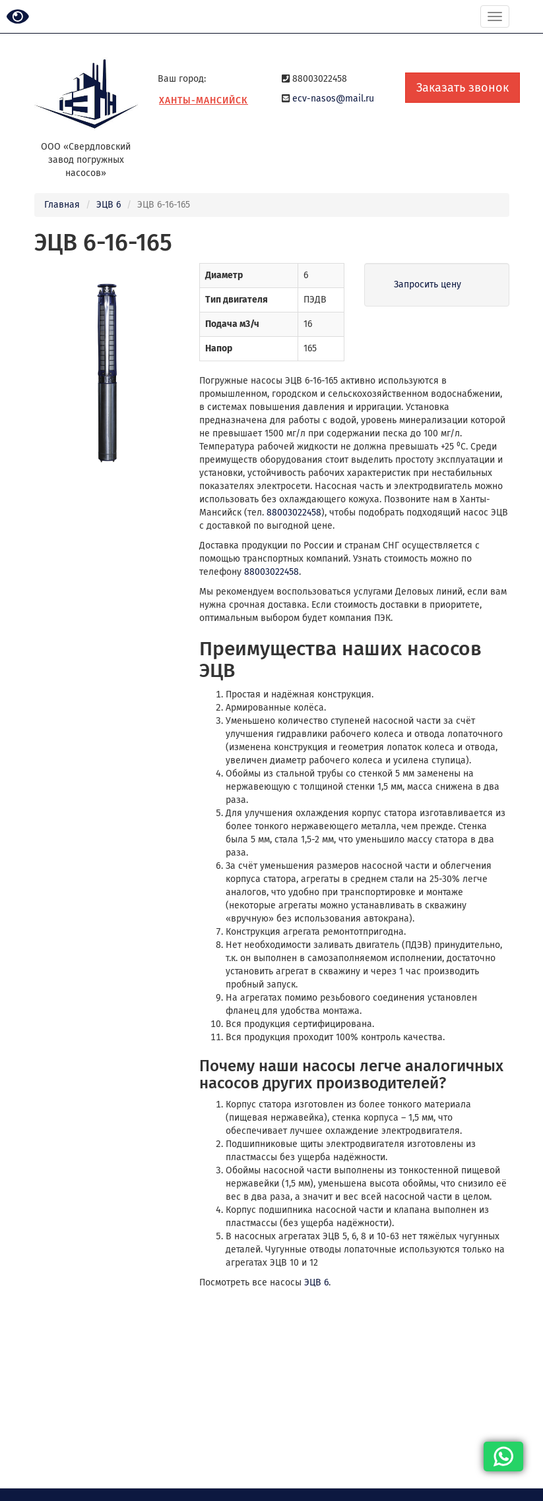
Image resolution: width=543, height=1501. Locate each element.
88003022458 (294, 512)
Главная (62, 204)
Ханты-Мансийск (203, 100)
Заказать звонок (462, 87)
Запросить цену (427, 284)
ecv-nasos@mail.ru (333, 98)
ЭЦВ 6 (108, 204)
